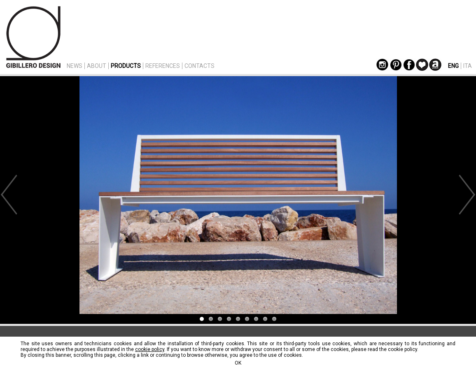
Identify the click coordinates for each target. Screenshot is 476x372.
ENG (453, 66)
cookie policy (149, 349)
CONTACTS (199, 66)
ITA (467, 66)
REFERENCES (162, 66)
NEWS (74, 66)
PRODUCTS (126, 66)
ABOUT (96, 66)
